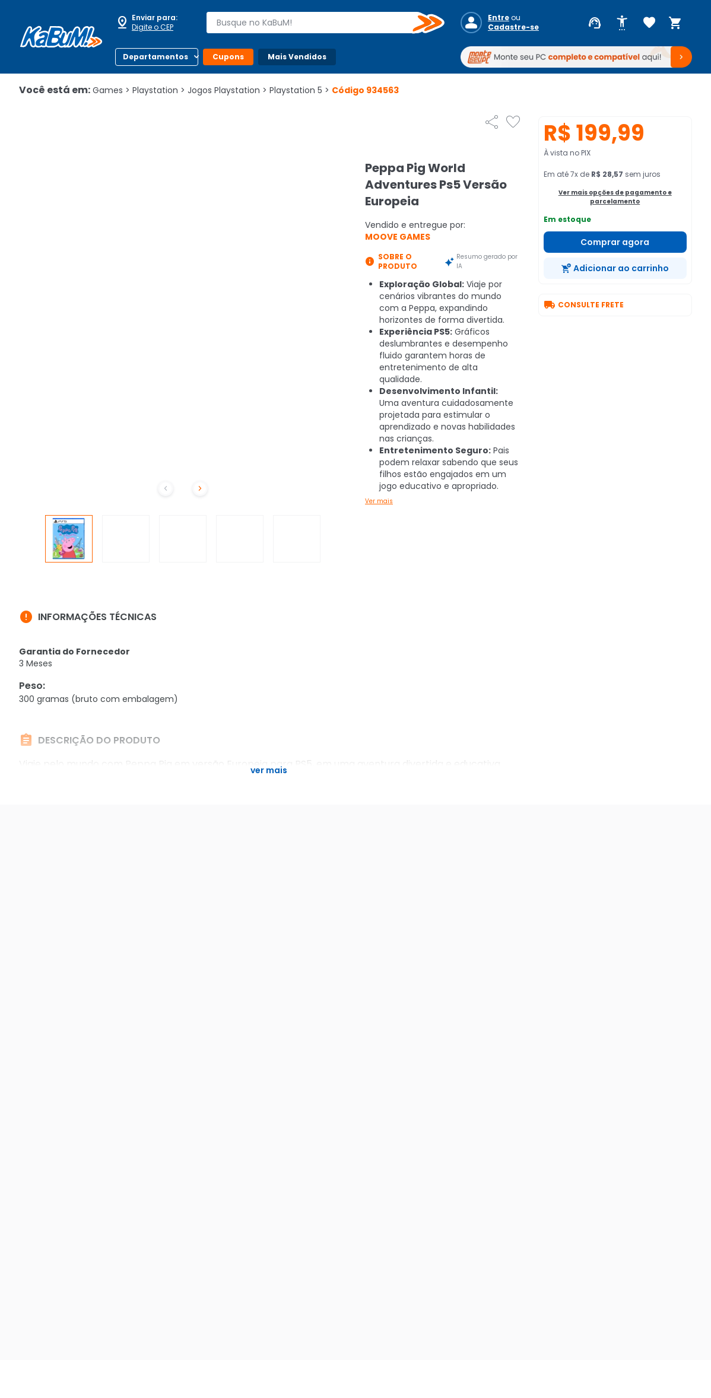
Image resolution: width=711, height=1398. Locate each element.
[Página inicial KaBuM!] (61, 37)
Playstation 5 (299, 90)
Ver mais (379, 501)
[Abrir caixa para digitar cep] (153, 22)
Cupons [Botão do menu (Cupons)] (228, 57)
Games (111, 90)
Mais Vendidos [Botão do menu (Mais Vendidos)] (297, 57)
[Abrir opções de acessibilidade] (622, 23)
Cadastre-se (513, 27)
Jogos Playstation (227, 90)
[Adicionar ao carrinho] (615, 268)
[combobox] (317, 22)
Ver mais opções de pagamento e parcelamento (615, 197)
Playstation (158, 90)
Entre (498, 18)
